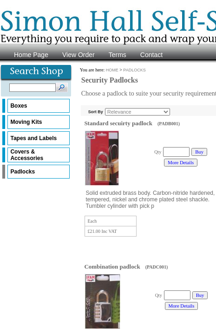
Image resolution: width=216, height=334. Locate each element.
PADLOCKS (134, 70)
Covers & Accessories (26, 154)
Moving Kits (26, 122)
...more (161, 206)
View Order (78, 54)
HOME (112, 70)
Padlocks (22, 171)
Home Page (31, 54)
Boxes (18, 106)
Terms (117, 54)
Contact (151, 54)
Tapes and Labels (33, 138)
